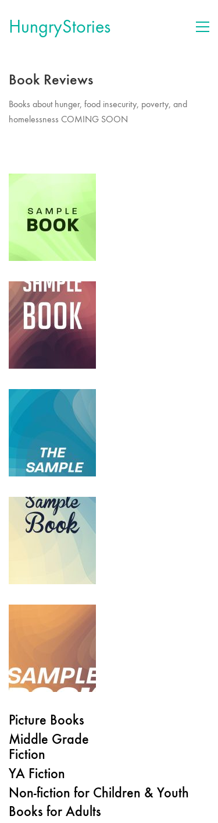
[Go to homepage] (59, 27)
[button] (202, 27)
